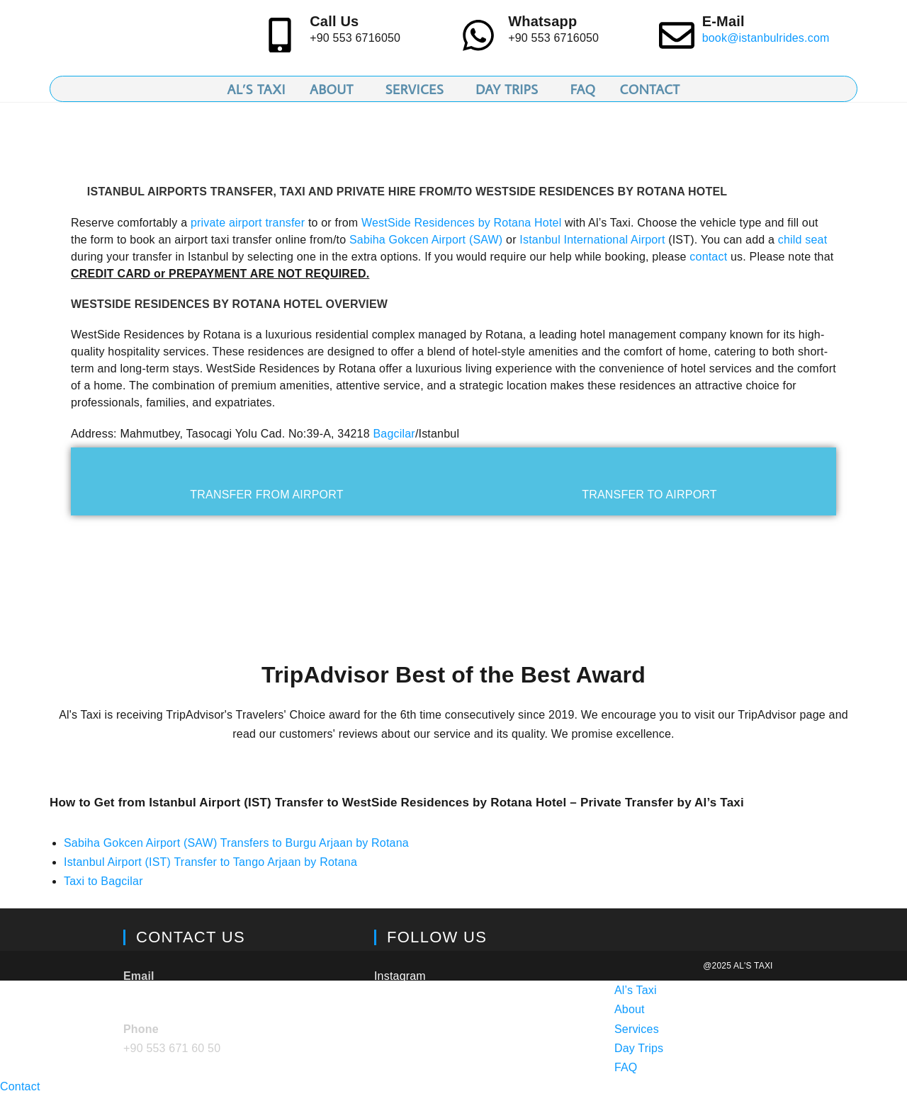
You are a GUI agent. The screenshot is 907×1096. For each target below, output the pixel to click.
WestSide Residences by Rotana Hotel (461, 223)
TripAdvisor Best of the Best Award (453, 674)
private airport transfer (248, 223)
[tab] (267, 481)
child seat (803, 240)
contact (708, 257)
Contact (20, 1086)
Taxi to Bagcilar (103, 881)
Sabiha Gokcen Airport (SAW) (425, 240)
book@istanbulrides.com (766, 38)
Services (636, 1029)
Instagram (400, 976)
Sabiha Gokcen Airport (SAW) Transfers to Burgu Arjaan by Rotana (236, 843)
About (629, 1009)
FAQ (626, 1067)
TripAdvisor (403, 1009)
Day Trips (638, 1048)
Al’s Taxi (635, 990)
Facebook (399, 1043)
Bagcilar (394, 434)
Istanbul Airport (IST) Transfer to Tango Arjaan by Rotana (210, 862)
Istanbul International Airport (592, 240)
